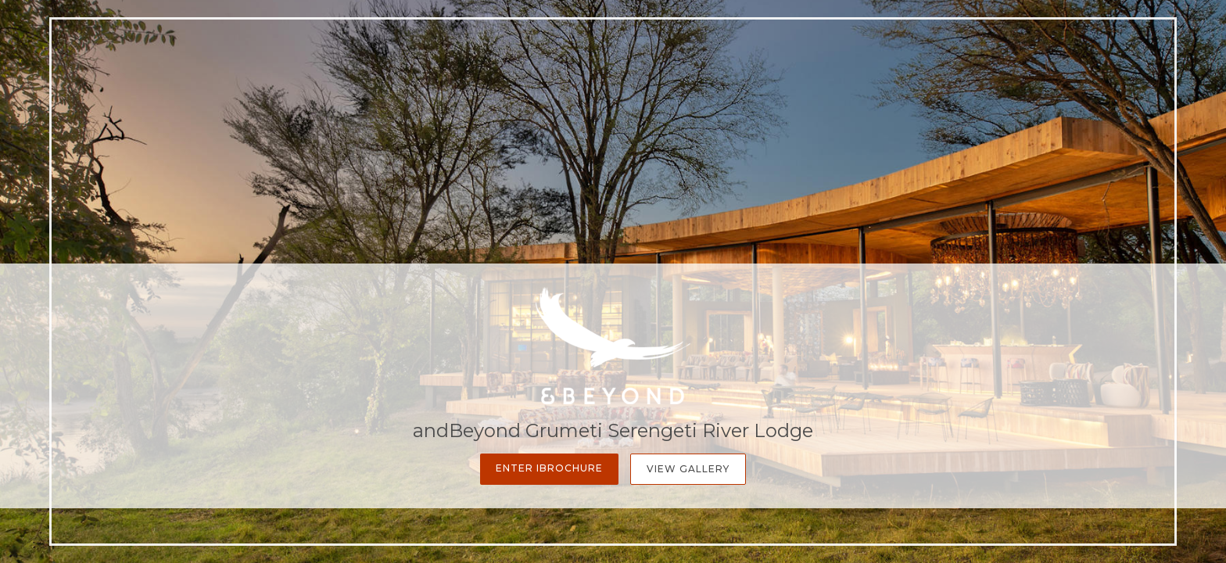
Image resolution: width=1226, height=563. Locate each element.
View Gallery (688, 469)
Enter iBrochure (549, 468)
